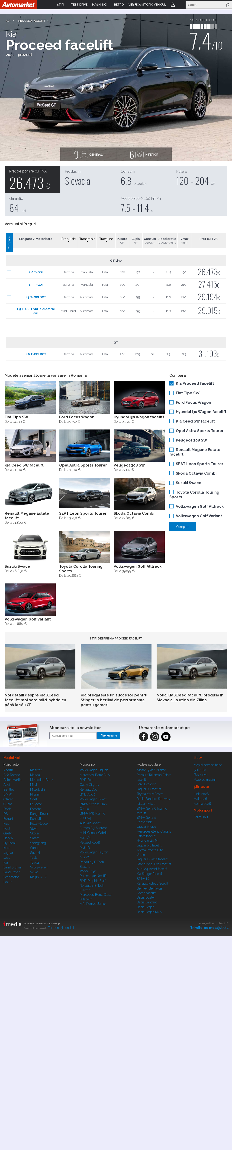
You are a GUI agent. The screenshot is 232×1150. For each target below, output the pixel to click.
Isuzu (7, 848)
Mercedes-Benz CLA (95, 775)
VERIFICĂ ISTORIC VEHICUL (147, 4)
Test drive (200, 775)
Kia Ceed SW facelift (195, 421)
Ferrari (8, 819)
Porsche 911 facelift (93, 876)
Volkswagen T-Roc (93, 799)
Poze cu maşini (205, 779)
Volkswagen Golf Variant (199, 516)
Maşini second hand (208, 765)
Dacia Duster (146, 897)
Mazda (35, 775)
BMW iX (143, 879)
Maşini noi (11, 758)
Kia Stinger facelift (149, 874)
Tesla (34, 857)
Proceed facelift (32, 20)
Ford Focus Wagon (193, 402)
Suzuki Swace (188, 483)
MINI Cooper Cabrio (93, 833)
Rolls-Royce (39, 823)
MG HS (85, 847)
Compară (9, 242)
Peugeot (36, 804)
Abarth (8, 770)
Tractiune (106, 239)
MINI (33, 785)
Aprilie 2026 (202, 803)
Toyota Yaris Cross (150, 794)
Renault (35, 819)
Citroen (8, 799)
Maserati (36, 770)
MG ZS (85, 857)
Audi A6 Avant (90, 823)
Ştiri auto (200, 770)
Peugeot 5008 (90, 842)
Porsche (36, 809)
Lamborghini (12, 867)
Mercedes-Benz (41, 780)
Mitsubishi (37, 789)
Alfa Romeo (11, 775)
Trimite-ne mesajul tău (209, 928)
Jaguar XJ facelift (149, 789)
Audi (6, 785)
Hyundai (9, 843)
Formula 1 (201, 817)
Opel (33, 799)
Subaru (35, 848)
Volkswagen (39, 867)
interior (143, 154)
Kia (8, 20)
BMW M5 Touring (92, 813)
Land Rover (11, 872)
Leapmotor (11, 877)
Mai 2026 (200, 799)
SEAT (34, 828)
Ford (6, 828)
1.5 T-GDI (36, 284)
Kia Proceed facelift (195, 383)
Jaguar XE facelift (149, 845)
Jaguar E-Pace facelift (152, 859)
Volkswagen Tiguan (94, 770)
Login (172, 4)
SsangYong (38, 843)
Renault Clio (88, 789)
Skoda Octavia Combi (196, 473)
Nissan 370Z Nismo (151, 770)
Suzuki (35, 853)
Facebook (143, 736)
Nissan (35, 794)
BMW (7, 794)
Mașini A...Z (38, 877)
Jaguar (8, 853)
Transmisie (87, 239)
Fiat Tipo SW (188, 393)
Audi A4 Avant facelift (152, 869)
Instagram (154, 736)
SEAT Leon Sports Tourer (199, 464)
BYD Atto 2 (88, 794)
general (88, 154)
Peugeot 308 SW (191, 440)
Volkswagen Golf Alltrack (200, 506)
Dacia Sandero (147, 902)
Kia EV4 (85, 818)
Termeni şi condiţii (61, 928)
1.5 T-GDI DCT (35, 297)
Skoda (34, 833)
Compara (182, 527)
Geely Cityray (89, 785)
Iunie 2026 (201, 794)
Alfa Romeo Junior (93, 904)
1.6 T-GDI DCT (35, 354)
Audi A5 (85, 838)
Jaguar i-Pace (146, 826)
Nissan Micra (146, 803)
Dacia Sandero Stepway (153, 799)
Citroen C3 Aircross (93, 828)
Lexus (7, 882)
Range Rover (39, 814)
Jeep (6, 857)
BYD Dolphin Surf (92, 881)
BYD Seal (86, 780)
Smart (34, 838)
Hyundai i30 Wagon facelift (201, 412)
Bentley (9, 789)
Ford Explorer (146, 784)
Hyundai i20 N (147, 840)
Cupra (7, 804)
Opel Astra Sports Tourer (200, 431)
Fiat (6, 823)
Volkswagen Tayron (94, 852)
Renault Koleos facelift (152, 883)
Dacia (7, 809)
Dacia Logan (145, 907)
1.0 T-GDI (36, 272)
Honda (8, 838)
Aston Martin (12, 780)
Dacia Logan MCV (149, 912)
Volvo (34, 872)
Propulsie (68, 239)
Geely (7, 833)
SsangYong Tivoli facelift (154, 864)
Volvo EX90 (88, 871)
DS (5, 814)
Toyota (34, 862)
